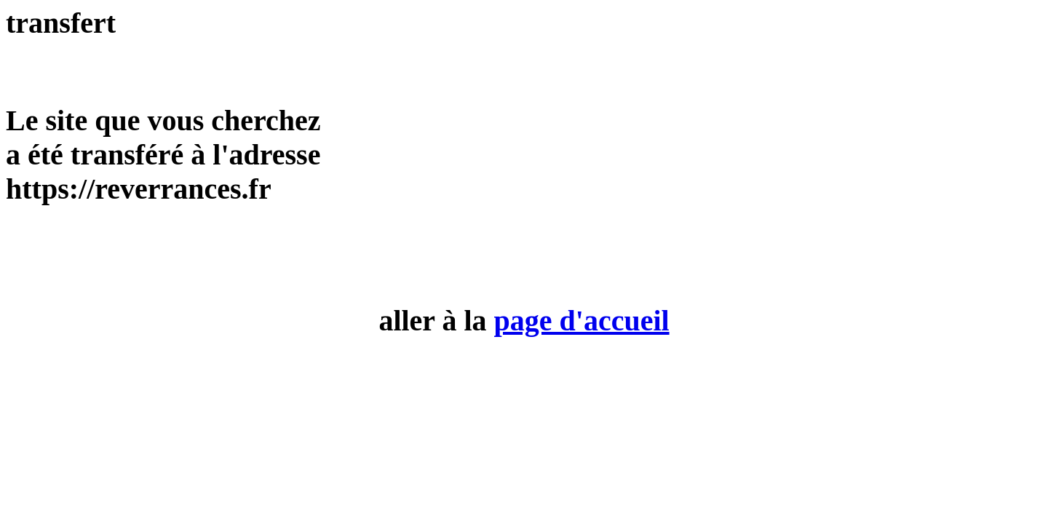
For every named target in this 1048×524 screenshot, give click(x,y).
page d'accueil (582, 320)
